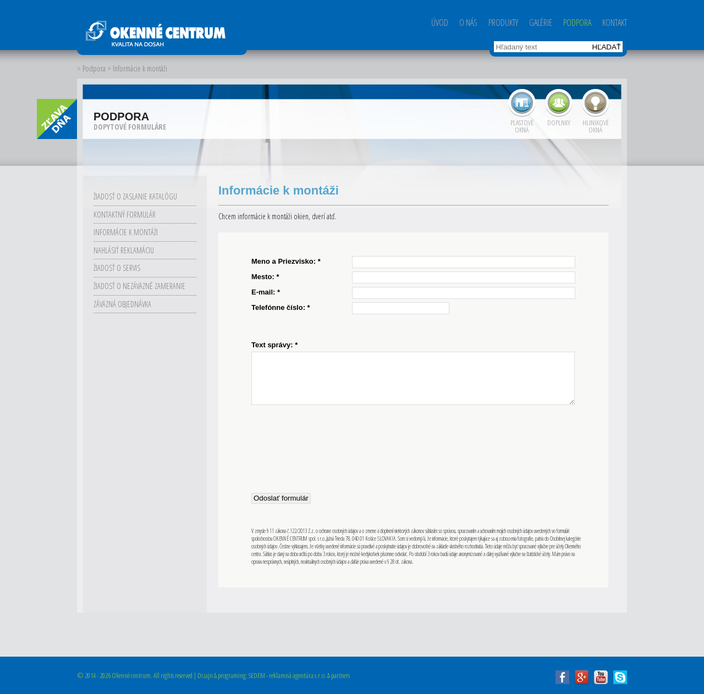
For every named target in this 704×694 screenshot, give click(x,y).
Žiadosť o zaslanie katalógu (135, 196)
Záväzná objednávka (122, 304)
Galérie (540, 22)
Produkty (503, 22)
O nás (468, 22)
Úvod (439, 22)
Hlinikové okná (595, 126)
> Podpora (91, 68)
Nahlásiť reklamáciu (124, 250)
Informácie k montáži (126, 232)
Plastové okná (522, 126)
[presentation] (335, 447)
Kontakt (614, 22)
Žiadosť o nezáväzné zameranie (139, 286)
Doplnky (558, 122)
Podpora (577, 22)
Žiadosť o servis (117, 268)
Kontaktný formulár (125, 214)
